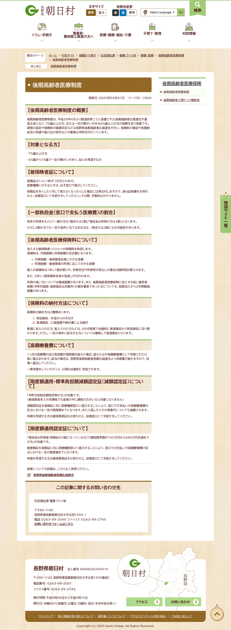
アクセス (141, 601)
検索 (197, 10)
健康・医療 (147, 55)
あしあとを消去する (79, 66)
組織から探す (87, 55)
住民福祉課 (108, 55)
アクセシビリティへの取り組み (148, 616)
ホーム (53, 55)
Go (181, 12)
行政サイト (68, 55)
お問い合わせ (180, 601)
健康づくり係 (128, 55)
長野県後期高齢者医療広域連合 (53, 475)
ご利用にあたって (181, 616)
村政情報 (189, 33)
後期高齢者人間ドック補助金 (181, 100)
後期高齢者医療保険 (171, 55)
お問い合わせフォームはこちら (53, 524)
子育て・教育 (152, 33)
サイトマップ (46, 616)
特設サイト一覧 (226, 214)
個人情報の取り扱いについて (75, 616)
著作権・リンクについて (112, 616)
